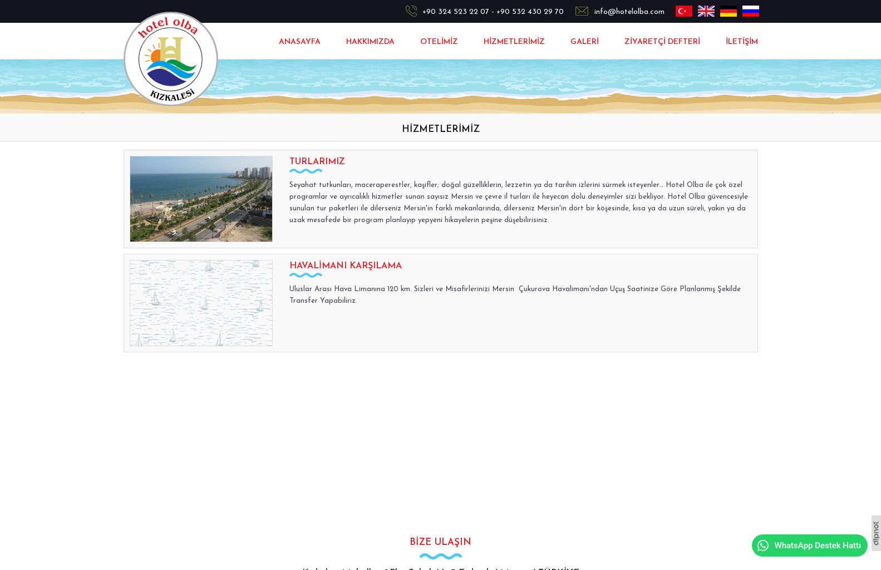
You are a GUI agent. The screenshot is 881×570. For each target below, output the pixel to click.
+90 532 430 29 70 (530, 12)
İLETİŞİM (742, 42)
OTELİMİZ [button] (439, 42)
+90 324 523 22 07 (455, 12)
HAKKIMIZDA (370, 42)
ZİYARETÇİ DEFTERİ (662, 42)
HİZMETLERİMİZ (514, 42)
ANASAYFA (300, 42)
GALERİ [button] (584, 42)
